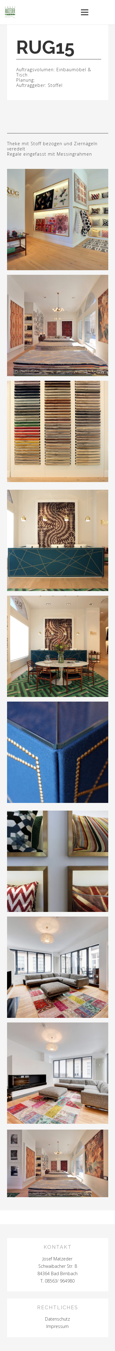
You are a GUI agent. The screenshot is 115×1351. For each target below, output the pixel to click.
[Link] (57, 1163)
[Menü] (84, 12)
